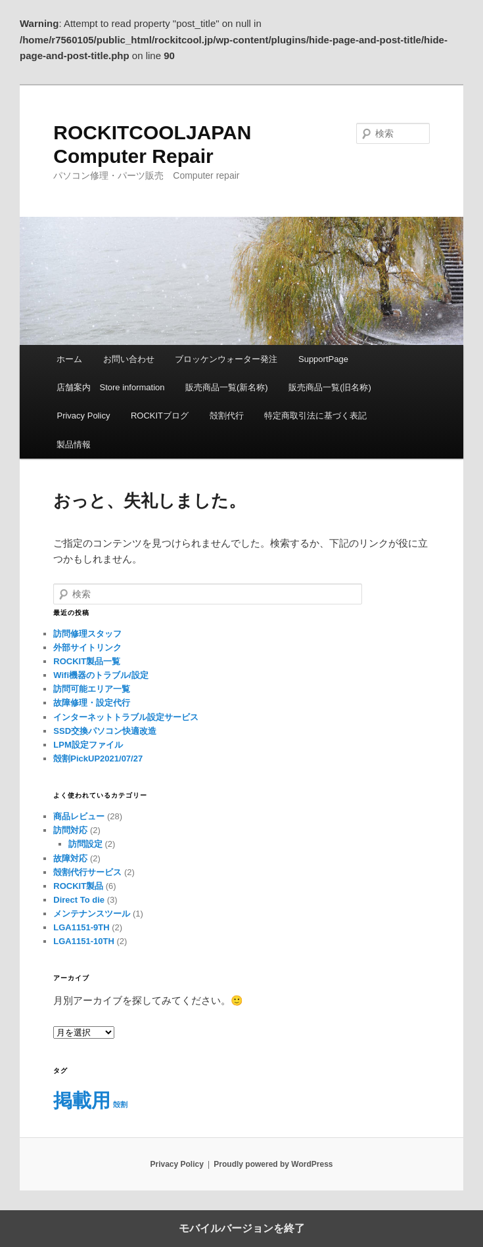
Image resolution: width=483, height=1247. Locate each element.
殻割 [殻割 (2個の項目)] (120, 1104)
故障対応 (70, 858)
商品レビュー (78, 816)
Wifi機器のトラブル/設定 (100, 675)
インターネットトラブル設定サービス (125, 717)
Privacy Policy (83, 415)
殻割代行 (227, 415)
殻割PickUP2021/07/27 (98, 758)
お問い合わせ (128, 359)
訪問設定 (85, 844)
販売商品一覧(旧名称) (329, 387)
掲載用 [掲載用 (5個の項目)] (81, 1100)
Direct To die (78, 900)
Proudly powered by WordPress (273, 1164)
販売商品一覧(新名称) (226, 387)
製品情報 (74, 444)
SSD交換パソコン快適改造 (104, 731)
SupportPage (323, 359)
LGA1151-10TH (83, 941)
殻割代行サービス (87, 872)
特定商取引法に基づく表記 (315, 415)
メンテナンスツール (91, 913)
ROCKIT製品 (78, 886)
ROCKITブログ (160, 415)
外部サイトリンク (87, 647)
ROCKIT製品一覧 (86, 661)
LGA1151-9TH (81, 927)
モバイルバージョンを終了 (242, 1228)
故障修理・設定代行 (91, 703)
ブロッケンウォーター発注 (226, 359)
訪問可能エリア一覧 (91, 689)
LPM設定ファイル (87, 745)
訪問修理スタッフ (87, 634)
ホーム (69, 359)
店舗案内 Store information (110, 387)
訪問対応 (70, 830)
